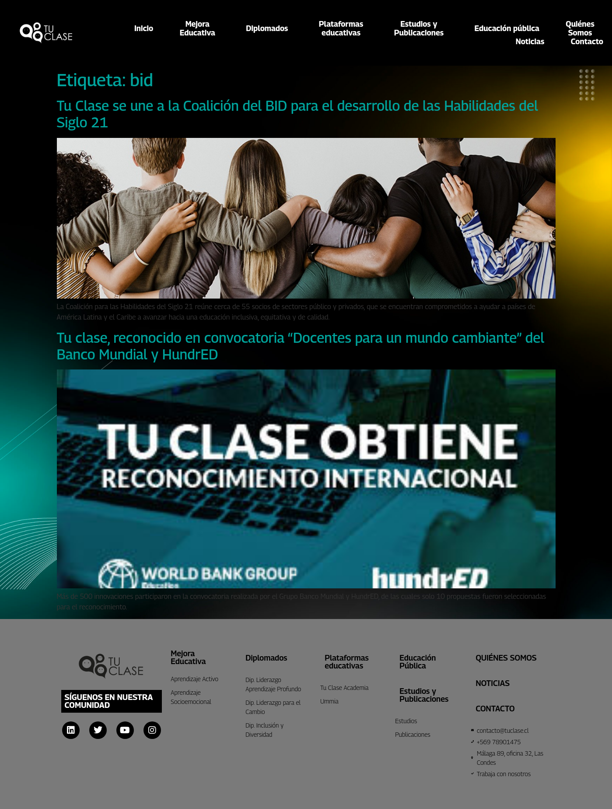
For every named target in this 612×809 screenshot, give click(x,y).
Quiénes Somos (506, 657)
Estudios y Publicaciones (423, 694)
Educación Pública (417, 661)
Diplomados (269, 28)
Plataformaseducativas (343, 28)
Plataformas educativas (347, 661)
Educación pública (507, 28)
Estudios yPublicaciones (421, 28)
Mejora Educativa (188, 657)
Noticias (530, 41)
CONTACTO (495, 708)
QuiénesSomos (580, 28)
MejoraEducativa (200, 28)
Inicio (143, 28)
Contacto (587, 41)
